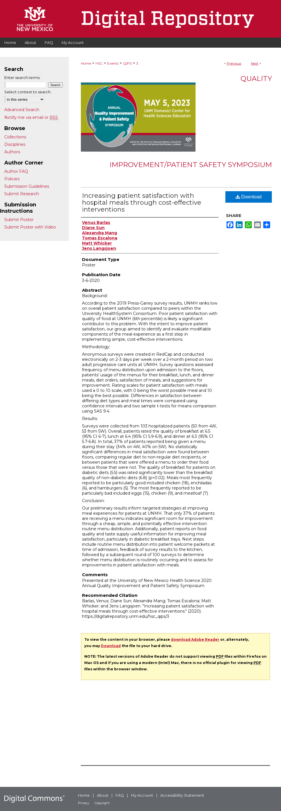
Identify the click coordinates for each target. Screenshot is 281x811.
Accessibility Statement (182, 795)
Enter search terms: (22, 77)
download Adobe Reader (195, 639)
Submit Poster (19, 219)
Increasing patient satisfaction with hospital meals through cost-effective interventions (141, 202)
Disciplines (14, 144)
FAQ (120, 795)
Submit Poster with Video (30, 227)
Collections (15, 137)
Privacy (83, 803)
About (102, 795)
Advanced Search (21, 109)
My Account (142, 795)
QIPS (127, 63)
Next (254, 63)
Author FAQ (16, 171)
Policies (11, 178)
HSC (99, 63)
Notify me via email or (31, 117)
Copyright (102, 803)
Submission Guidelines (26, 186)
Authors (12, 151)
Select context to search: (27, 92)
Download (249, 196)
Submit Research (21, 193)
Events (112, 63)
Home (86, 63)
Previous (234, 63)
